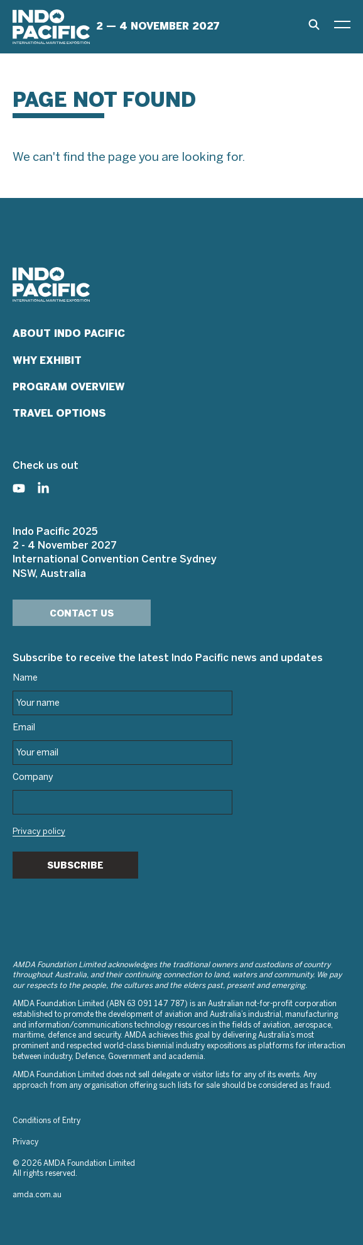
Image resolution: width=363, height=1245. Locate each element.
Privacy (25, 1142)
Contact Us (82, 613)
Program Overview (69, 387)
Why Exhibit (47, 360)
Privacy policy (39, 832)
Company (33, 777)
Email (24, 727)
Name (25, 678)
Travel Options (59, 413)
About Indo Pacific (69, 333)
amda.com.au (37, 1195)
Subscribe (75, 865)
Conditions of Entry (46, 1120)
